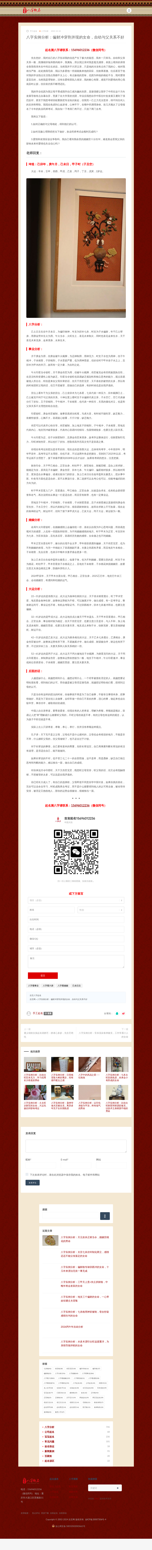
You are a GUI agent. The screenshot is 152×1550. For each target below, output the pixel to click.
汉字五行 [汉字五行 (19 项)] (71, 1397)
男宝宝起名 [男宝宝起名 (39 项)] (97, 1397)
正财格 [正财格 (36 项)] (59, 1397)
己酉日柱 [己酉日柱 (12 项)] (61, 1393)
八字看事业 (33, 985)
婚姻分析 (73, 1491)
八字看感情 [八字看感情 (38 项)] (93, 1378)
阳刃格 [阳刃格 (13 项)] (86, 1407)
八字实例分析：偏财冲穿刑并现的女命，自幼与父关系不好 (62, 999)
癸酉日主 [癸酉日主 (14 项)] (74, 1402)
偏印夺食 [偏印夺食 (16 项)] (84, 1368)
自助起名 (54, 1497)
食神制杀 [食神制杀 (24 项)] (98, 1407)
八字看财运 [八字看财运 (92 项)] (63, 1383)
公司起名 (54, 1491)
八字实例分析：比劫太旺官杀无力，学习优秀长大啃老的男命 (35, 1077)
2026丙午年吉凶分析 (72, 1326)
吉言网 (32, 999)
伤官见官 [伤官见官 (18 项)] (71, 1368)
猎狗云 (97, 1498)
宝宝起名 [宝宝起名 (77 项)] (48, 1393)
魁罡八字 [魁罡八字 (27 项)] (59, 1412)
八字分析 (43, 31)
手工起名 (31, 31)
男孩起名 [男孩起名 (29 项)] (84, 1397)
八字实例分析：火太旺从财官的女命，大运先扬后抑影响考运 (35, 1105)
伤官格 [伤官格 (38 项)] (59, 1368)
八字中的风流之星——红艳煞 (89, 1076)
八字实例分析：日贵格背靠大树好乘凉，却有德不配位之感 (62, 1077)
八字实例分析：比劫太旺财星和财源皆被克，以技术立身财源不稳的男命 (117, 1106)
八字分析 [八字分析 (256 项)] (60, 1373)
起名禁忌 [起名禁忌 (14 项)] (61, 1407)
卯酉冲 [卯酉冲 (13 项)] (102, 1383)
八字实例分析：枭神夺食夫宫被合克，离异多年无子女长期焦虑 (62, 1105)
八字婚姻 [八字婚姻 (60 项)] (73, 1373)
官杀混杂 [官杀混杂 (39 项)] (101, 1388)
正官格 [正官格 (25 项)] (47, 1397)
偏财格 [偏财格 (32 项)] (47, 1373)
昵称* (28, 1159)
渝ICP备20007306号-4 (95, 1519)
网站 (98, 1159)
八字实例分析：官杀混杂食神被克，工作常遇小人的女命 (103, 1035)
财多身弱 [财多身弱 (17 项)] (98, 1402)
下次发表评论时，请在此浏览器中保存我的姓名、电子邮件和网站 (65, 1174)
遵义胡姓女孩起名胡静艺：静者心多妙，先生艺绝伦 (48, 1035)
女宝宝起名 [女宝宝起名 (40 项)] (88, 1388)
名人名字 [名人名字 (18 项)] (48, 1388)
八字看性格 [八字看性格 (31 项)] (79, 1378)
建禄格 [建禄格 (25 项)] (73, 1393)
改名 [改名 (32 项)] (84, 1393)
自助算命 (73, 1497)
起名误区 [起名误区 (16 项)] (74, 1407)
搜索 (44, 1209)
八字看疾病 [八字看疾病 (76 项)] (49, 1383)
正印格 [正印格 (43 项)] (94, 1393)
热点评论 (36, 1513)
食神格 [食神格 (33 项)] (47, 1412)
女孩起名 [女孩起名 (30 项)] (74, 1388)
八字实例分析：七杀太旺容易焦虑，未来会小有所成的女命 (117, 1077)
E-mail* (65, 1159)
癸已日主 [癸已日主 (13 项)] (61, 1402)
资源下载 (45, 1513)
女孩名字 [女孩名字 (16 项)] (61, 1388)
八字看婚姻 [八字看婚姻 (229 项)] (64, 1378)
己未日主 (76, 985)
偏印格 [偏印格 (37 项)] (96, 1368)
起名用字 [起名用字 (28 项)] (48, 1407)
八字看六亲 (48, 985)
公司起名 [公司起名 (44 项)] (90, 1383)
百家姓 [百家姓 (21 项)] (86, 1402)
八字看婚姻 (63, 985)
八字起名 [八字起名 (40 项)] (77, 1383)
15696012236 (80, 50)
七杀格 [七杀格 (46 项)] (47, 1368)
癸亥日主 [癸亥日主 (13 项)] (48, 1402)
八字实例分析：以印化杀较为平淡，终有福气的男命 (89, 1105)
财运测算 (73, 1486)
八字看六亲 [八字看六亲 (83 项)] (49, 1378)
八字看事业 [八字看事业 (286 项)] (88, 1373)
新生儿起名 (55, 1486)
